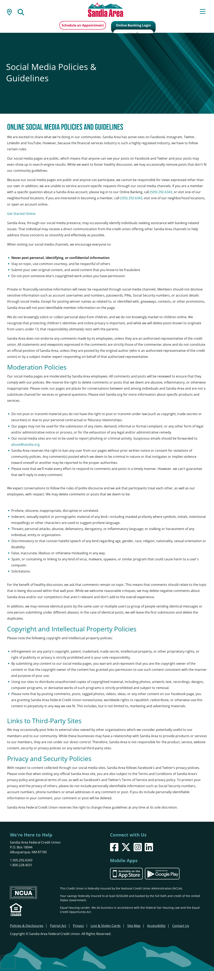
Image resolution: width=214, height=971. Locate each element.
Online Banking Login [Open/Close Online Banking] (133, 25)
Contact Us (180, 925)
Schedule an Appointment (83, 25)
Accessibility (156, 925)
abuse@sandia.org (25, 444)
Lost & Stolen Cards (106, 925)
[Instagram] (138, 847)
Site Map (133, 925)
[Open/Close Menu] (202, 11)
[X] (126, 847)
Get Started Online (21, 213)
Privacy (78, 925)
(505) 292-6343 (161, 191)
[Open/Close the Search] (20, 11)
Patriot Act (58, 925)
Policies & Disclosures (26, 925)
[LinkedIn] (149, 847)
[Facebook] (114, 847)
